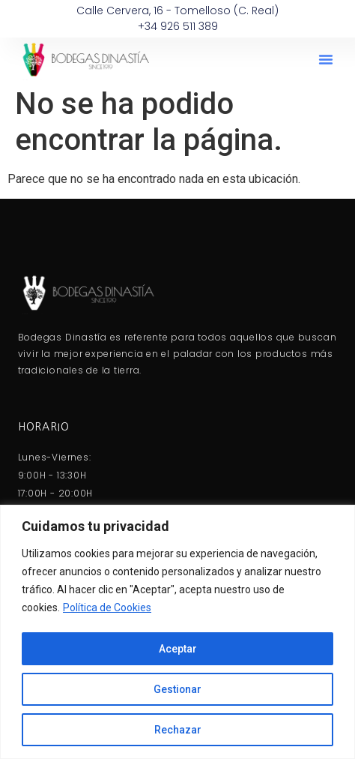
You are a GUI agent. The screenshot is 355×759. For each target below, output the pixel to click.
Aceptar (178, 649)
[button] (326, 59)
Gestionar (178, 689)
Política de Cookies (107, 608)
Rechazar (177, 730)
